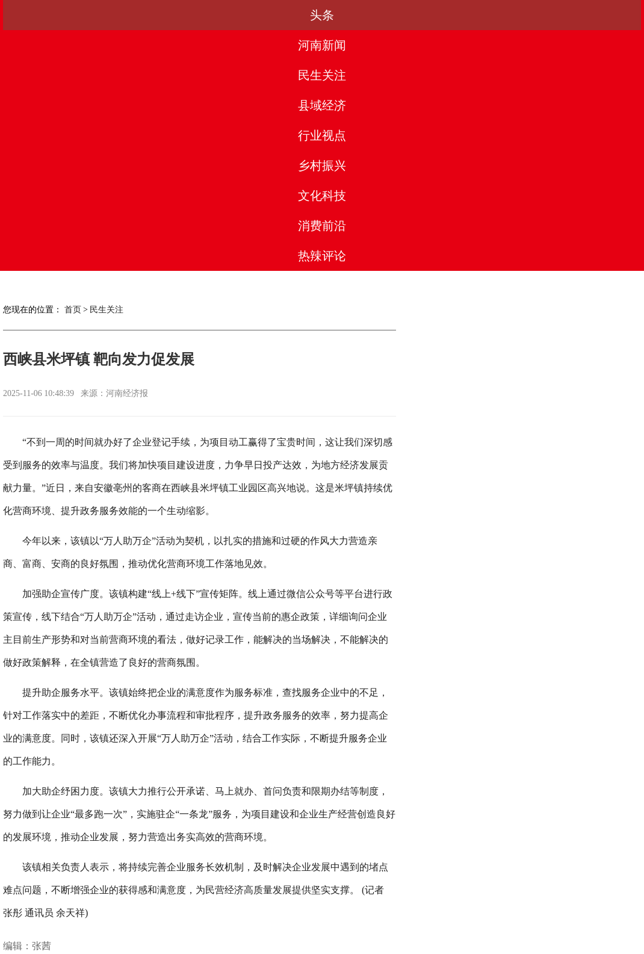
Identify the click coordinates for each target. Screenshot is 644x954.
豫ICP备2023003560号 (319, 942)
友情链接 (455, 899)
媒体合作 (188, 899)
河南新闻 (109, 15)
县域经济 (251, 15)
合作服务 (242, 899)
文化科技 (463, 15)
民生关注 (180, 15)
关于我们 (135, 899)
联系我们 (402, 899)
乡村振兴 (393, 15)
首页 (72, 68)
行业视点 (322, 15)
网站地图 (508, 899)
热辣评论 (605, 15)
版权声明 (295, 899)
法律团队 (348, 899)
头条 (38, 15)
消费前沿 (534, 15)
